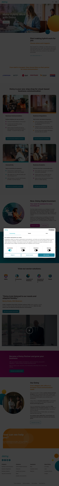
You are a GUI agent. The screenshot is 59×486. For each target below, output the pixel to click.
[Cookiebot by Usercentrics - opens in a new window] (49, 230)
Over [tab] (47, 233)
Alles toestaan (46, 255)
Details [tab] (29, 233)
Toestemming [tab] (12, 233)
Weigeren (13, 255)
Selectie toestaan (29, 255)
